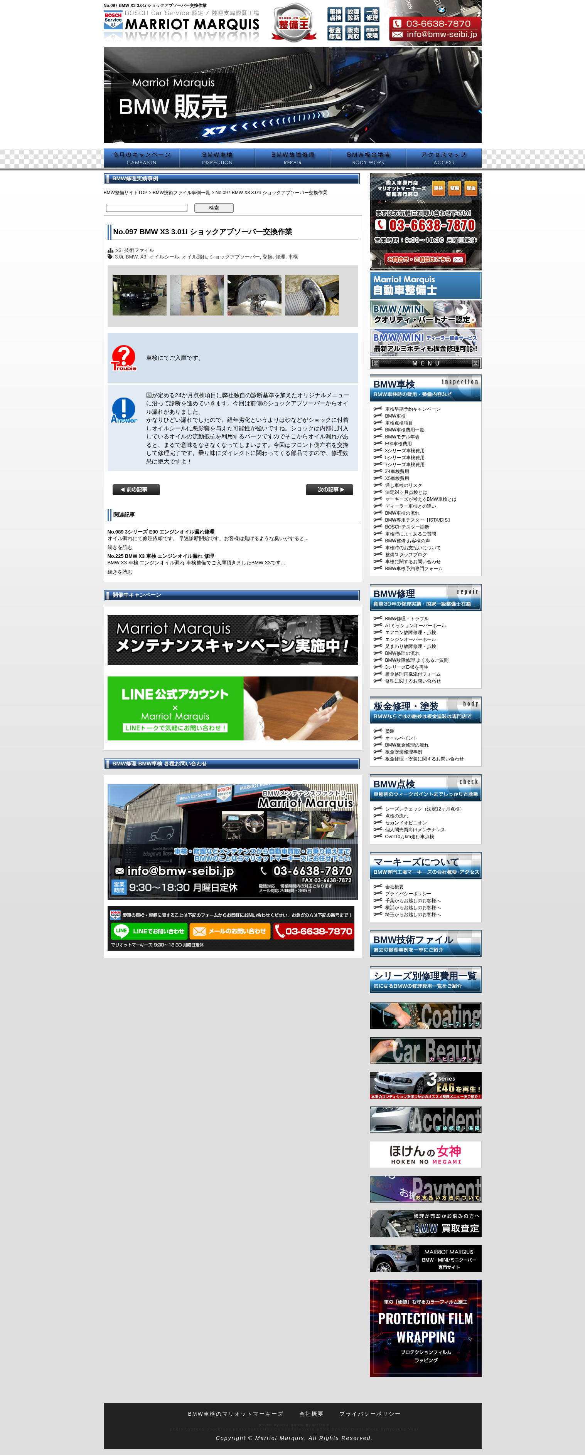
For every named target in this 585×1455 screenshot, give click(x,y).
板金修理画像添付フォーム (413, 674)
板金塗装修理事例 (403, 752)
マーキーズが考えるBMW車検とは (421, 499)
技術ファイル (139, 250)
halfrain (321, 1425)
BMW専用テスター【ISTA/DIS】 (418, 520)
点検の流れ (396, 816)
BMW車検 (394, 384)
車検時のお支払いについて (413, 547)
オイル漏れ (194, 257)
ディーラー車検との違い (410, 506)
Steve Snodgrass (211, 1429)
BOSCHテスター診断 (407, 527)
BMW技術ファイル (414, 940)
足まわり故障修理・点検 (410, 646)
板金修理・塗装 (406, 706)
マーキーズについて (417, 862)
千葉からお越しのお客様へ (413, 900)
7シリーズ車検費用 (405, 464)
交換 (268, 257)
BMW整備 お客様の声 (407, 541)
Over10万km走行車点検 (409, 836)
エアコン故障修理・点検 (410, 632)
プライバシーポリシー (408, 893)
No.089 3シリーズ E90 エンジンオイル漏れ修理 (161, 532)
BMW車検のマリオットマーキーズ (235, 1414)
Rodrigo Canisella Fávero (284, 1429)
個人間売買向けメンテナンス (415, 829)
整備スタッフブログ (406, 554)
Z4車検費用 (397, 471)
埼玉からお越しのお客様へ (413, 914)
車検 (293, 257)
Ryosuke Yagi (402, 1429)
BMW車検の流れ (402, 513)
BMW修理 (394, 594)
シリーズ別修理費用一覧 (425, 976)
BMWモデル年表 (402, 437)
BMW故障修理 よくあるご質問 (417, 660)
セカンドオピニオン (406, 823)
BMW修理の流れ (402, 653)
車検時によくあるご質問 (410, 534)
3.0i (119, 257)
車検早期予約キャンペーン (413, 409)
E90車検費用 (398, 443)
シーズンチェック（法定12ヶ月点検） (424, 809)
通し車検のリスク (403, 485)
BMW (132, 257)
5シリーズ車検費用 (405, 457)
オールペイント (401, 738)
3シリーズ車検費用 (405, 450)
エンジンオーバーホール (410, 639)
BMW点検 (394, 784)
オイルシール (164, 257)
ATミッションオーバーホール (415, 625)
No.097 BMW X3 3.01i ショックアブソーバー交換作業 (202, 232)
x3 (118, 250)
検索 (214, 208)
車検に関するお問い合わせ (413, 561)
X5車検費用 (397, 478)
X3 (143, 257)
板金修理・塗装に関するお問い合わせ (424, 759)
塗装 (389, 731)
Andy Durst (350, 1429)
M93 (284, 1425)
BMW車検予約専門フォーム (414, 568)
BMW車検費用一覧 (404, 430)
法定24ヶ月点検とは (406, 492)
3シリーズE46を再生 (406, 667)
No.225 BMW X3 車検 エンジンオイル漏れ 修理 (161, 556)
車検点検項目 (399, 423)
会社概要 (394, 886)
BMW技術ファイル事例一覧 (181, 192)
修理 (280, 257)
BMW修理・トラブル (407, 618)
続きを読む (120, 547)
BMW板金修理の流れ (407, 745)
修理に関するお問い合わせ (413, 681)
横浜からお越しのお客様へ (413, 907)
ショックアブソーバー (235, 257)
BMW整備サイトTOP (126, 192)
